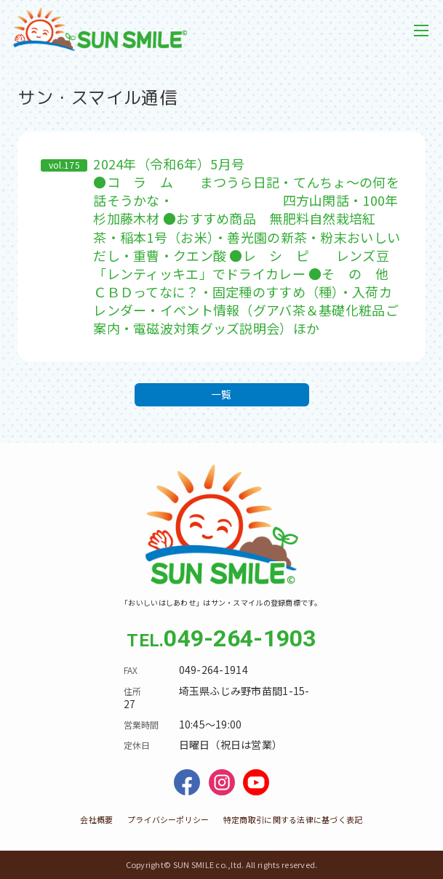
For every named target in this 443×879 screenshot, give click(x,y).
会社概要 (96, 819)
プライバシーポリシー (168, 819)
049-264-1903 (240, 638)
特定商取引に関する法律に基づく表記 (293, 819)
